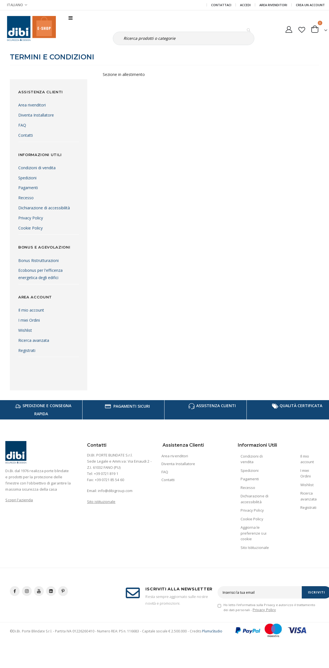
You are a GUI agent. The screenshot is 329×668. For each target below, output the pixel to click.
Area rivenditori (32, 105)
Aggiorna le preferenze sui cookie (253, 533)
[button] (302, 28)
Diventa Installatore (36, 115)
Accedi (245, 4)
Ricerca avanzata (33, 340)
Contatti (25, 135)
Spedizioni (27, 177)
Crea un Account (310, 4)
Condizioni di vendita (37, 167)
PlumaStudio (212, 631)
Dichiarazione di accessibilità (44, 207)
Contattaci (221, 4)
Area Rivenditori (273, 4)
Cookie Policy (30, 228)
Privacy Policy (30, 218)
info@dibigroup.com (115, 490)
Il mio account (31, 310)
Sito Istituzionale (255, 547)
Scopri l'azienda (19, 499)
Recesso (26, 197)
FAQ (22, 125)
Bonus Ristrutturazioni (38, 260)
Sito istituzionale (101, 501)
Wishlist (25, 330)
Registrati (26, 350)
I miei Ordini (29, 320)
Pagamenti (28, 187)
